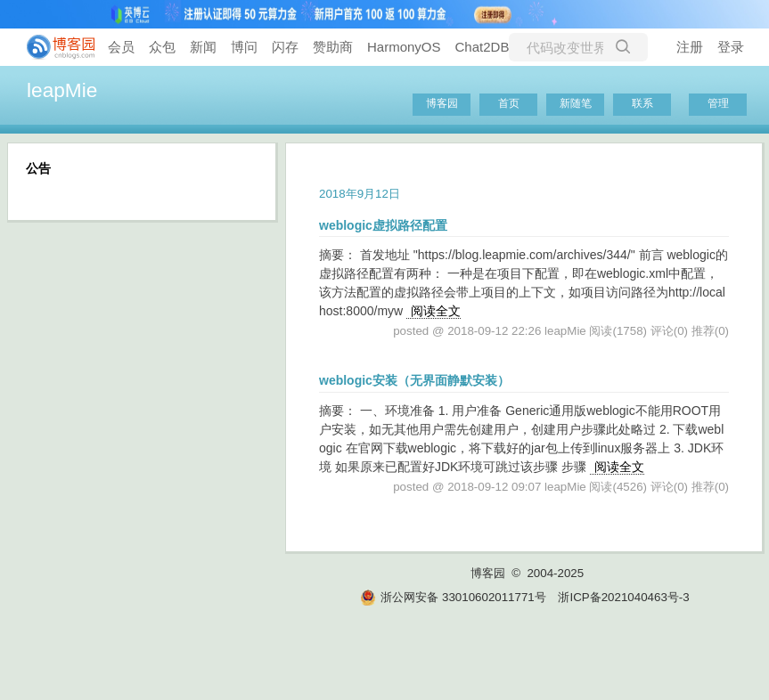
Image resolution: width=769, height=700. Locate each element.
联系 (642, 103)
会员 (121, 46)
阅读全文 (436, 311)
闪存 (285, 46)
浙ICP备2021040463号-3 (623, 597)
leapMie (62, 90)
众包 (162, 46)
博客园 (442, 103)
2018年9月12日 (359, 193)
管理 (718, 103)
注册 (689, 46)
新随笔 (576, 103)
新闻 (203, 46)
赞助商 (333, 46)
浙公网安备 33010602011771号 (452, 597)
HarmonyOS (404, 46)
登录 (730, 46)
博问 (244, 46)
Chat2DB (482, 46)
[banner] (53, 47)
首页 (508, 103)
